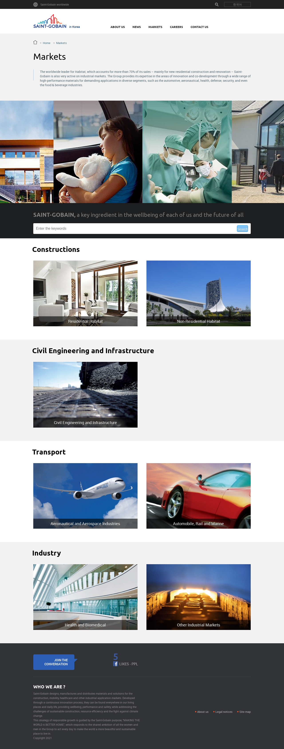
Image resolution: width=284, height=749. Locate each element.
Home (46, 43)
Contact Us (199, 27)
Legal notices (224, 712)
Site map (245, 712)
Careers (176, 27)
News (136, 27)
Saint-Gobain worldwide (54, 4)
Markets (155, 27)
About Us (117, 27)
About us (203, 712)
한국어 (237, 4)
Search (216, 4)
